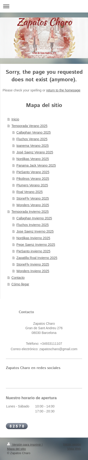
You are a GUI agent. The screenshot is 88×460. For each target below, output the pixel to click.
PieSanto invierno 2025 (33, 251)
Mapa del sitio (16, 449)
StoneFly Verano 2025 (32, 198)
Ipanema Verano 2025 (32, 146)
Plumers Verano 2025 (32, 185)
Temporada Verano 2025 (29, 126)
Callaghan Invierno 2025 (34, 218)
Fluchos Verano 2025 (31, 139)
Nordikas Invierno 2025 (33, 238)
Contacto (18, 277)
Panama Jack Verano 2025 (36, 165)
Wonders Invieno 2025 (32, 271)
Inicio (15, 119)
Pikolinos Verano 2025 (32, 179)
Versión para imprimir (24, 444)
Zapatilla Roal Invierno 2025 (36, 258)
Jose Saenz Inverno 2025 (35, 231)
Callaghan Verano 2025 (33, 132)
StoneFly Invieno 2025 (32, 264)
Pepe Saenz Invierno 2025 (35, 244)
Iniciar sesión (72, 444)
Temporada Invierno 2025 (30, 212)
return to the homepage (63, 90)
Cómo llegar (20, 284)
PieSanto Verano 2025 (32, 172)
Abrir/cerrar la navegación (44, 6)
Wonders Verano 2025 (32, 205)
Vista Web (74, 448)
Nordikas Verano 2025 (32, 159)
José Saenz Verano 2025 (34, 152)
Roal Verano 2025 (29, 192)
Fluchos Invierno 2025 (32, 225)
